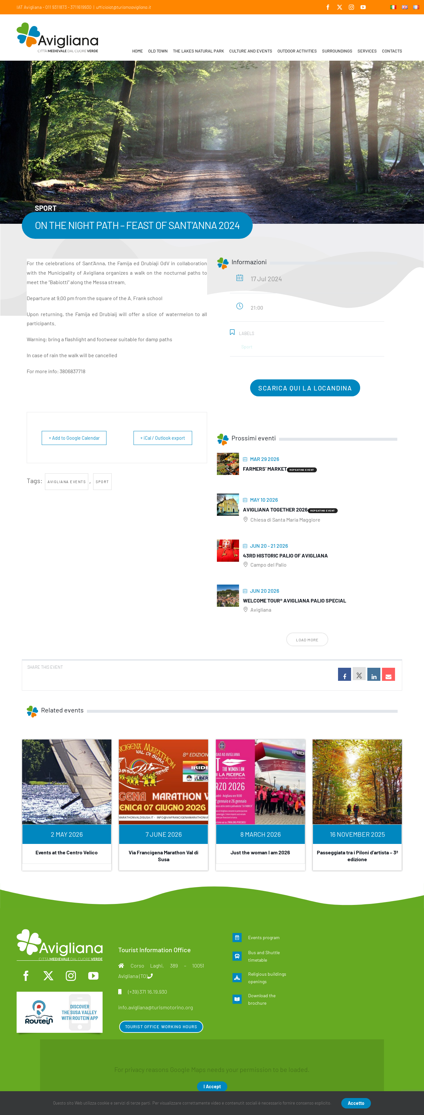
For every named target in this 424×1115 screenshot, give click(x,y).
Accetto (356, 1103)
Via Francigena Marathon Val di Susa (163, 855)
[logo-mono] (60, 932)
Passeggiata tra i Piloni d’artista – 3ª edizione (357, 855)
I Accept (212, 1086)
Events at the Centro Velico (66, 852)
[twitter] (48, 976)
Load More (307, 639)
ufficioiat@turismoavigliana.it (123, 7)
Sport (102, 482)
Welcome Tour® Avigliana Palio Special (294, 600)
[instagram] (71, 976)
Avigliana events (67, 482)
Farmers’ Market (265, 469)
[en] (60, 995)
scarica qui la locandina (305, 388)
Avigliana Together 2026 (275, 509)
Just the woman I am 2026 (260, 852)
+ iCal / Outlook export (160, 438)
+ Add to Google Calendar (77, 438)
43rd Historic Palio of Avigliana (285, 555)
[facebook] (26, 976)
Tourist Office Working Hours (161, 1026)
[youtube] (93, 976)
